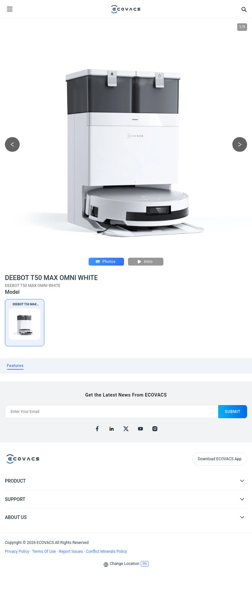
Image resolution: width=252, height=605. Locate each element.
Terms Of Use (44, 551)
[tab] (15, 366)
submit (233, 411)
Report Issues (71, 551)
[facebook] (97, 429)
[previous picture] (12, 144)
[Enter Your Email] (111, 411)
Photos (106, 261)
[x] (126, 429)
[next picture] (239, 144)
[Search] (244, 9)
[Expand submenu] (242, 480)
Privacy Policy (17, 551)
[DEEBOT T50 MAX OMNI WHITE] (24, 322)
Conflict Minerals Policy (106, 551)
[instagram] (155, 429)
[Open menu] (9, 9)
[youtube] (140, 429)
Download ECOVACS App (220, 459)
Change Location (124, 563)
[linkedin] (112, 429)
